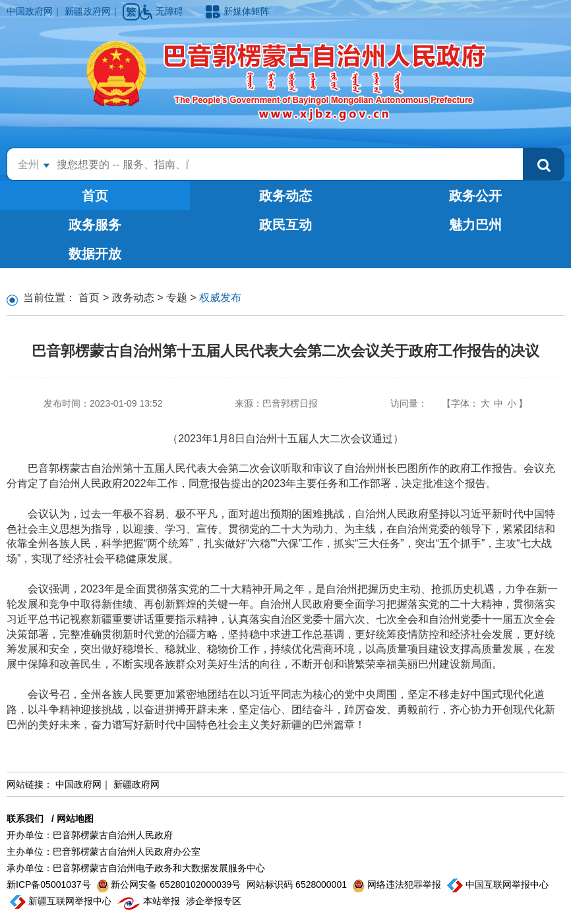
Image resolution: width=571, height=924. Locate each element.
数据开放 (95, 253)
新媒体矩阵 (238, 11)
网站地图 (75, 818)
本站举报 (150, 901)
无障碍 (163, 11)
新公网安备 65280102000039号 (170, 884)
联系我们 (25, 818)
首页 (95, 195)
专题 (176, 297)
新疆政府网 (88, 11)
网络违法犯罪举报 (398, 884)
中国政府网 (30, 11)
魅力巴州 (475, 224)
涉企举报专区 (213, 901)
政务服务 (95, 224)
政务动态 (285, 195)
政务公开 (475, 195)
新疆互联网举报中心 (62, 901)
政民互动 (285, 224)
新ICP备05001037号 (50, 884)
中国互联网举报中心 (498, 884)
